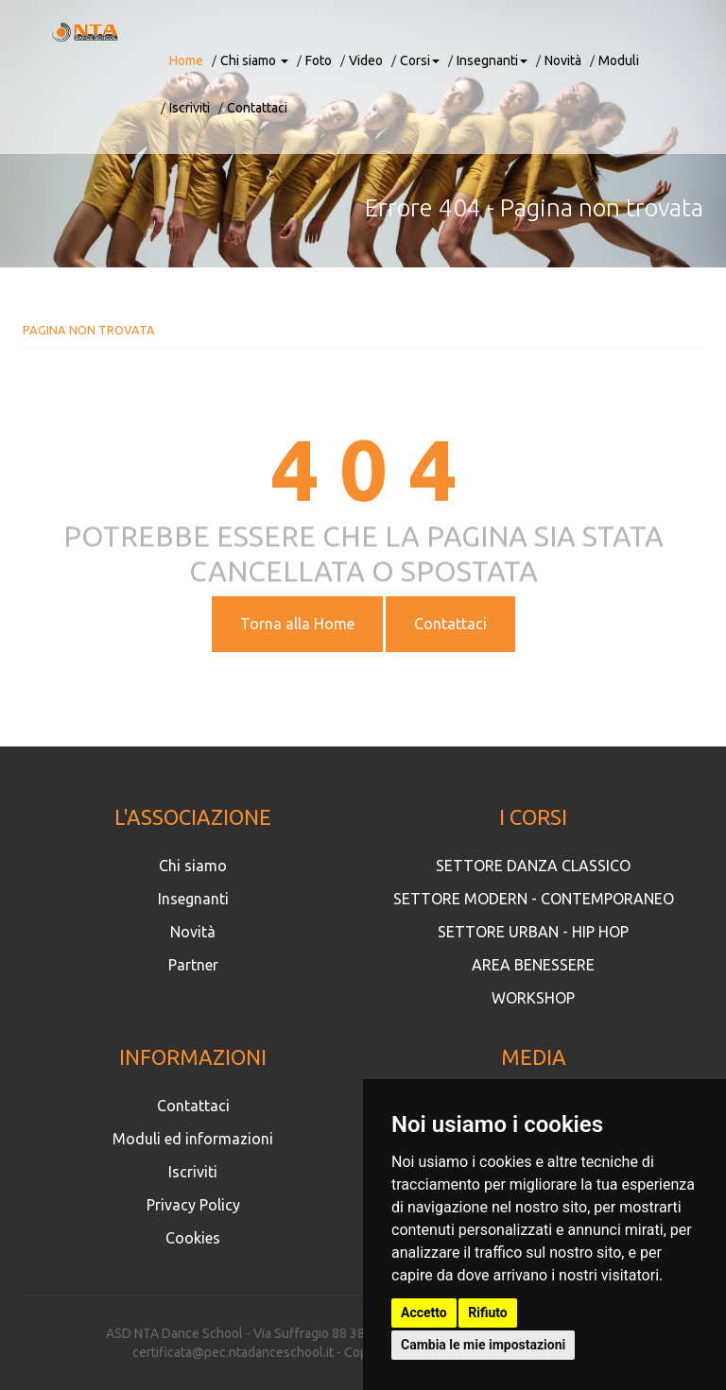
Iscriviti (189, 107)
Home (186, 60)
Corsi (420, 60)
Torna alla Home (297, 623)
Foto (318, 60)
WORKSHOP (533, 997)
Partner (193, 964)
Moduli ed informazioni (192, 1138)
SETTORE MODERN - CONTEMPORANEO (533, 898)
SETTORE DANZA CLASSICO (533, 865)
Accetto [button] (424, 1312)
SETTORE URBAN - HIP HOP (533, 931)
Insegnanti (492, 60)
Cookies (192, 1237)
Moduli (618, 60)
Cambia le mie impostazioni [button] (483, 1344)
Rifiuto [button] (488, 1312)
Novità (562, 60)
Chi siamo (254, 60)
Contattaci (257, 107)
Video (366, 60)
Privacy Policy (193, 1204)
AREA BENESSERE (533, 964)
